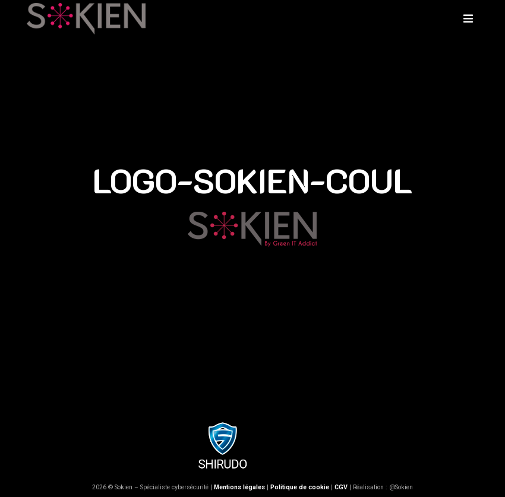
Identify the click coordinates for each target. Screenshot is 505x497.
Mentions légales (239, 487)
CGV (341, 487)
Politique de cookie (299, 487)
